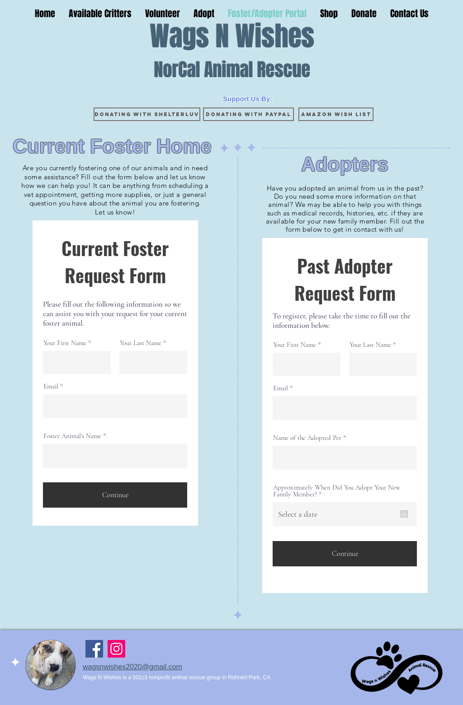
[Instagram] (116, 649)
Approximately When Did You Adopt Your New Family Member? (336, 491)
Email (50, 386)
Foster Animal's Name (72, 436)
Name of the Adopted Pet (307, 437)
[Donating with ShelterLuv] (147, 114)
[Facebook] (94, 649)
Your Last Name (140, 343)
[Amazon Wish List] (335, 114)
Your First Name (64, 343)
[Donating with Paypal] (248, 114)
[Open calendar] (404, 514)
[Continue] (115, 495)
